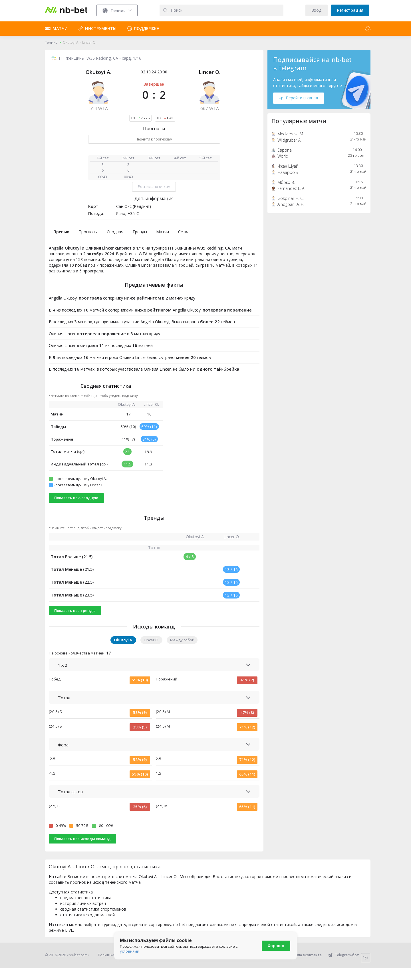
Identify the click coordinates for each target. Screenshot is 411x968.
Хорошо (276, 945)
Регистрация (350, 10)
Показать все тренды (75, 610)
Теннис (51, 42)
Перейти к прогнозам (154, 139)
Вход (316, 10)
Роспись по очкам (154, 186)
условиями (129, 951)
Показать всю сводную (76, 497)
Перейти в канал (298, 98)
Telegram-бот (343, 955)
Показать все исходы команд (82, 838)
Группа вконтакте (302, 955)
